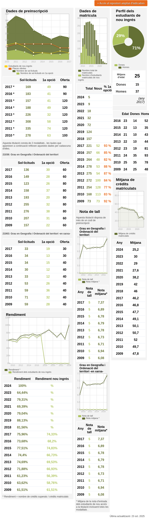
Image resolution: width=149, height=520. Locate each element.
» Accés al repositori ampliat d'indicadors (121, 3)
